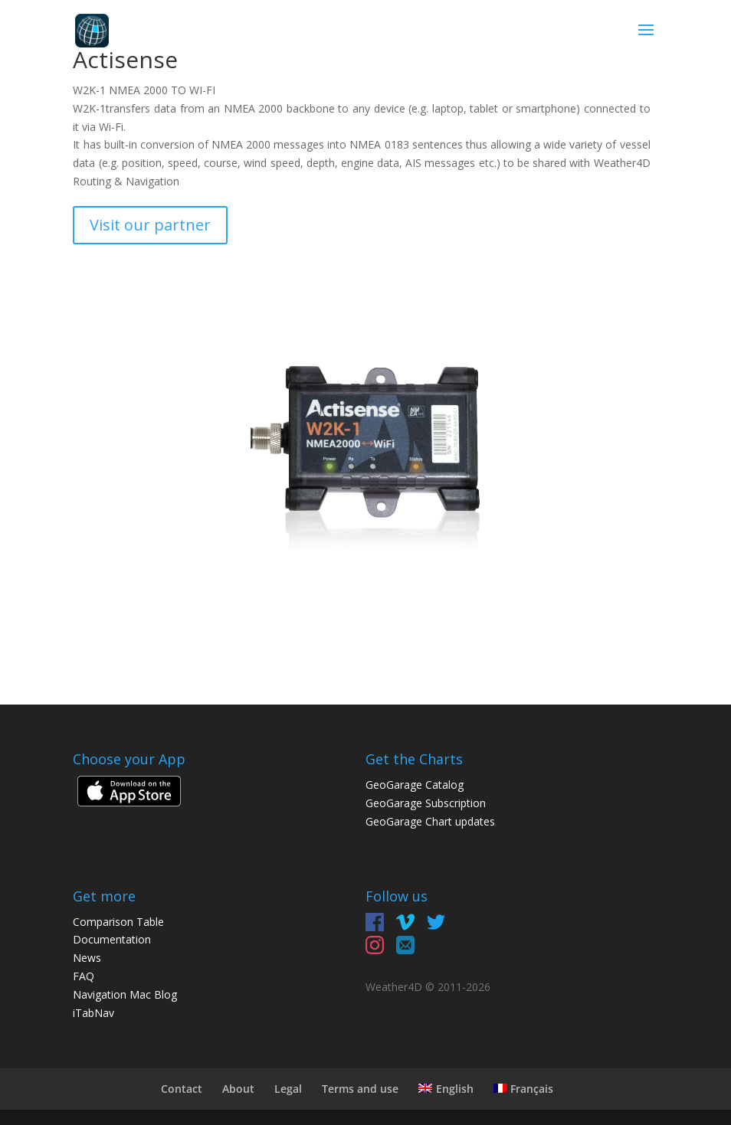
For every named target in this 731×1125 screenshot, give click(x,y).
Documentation (112, 939)
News (87, 957)
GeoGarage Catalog (415, 784)
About (238, 1088)
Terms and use (360, 1088)
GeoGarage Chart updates (430, 821)
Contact (181, 1088)
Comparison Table (118, 921)
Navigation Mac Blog (125, 994)
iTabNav (93, 1013)
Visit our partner (150, 224)
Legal (288, 1088)
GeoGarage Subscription (426, 803)
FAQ (83, 976)
